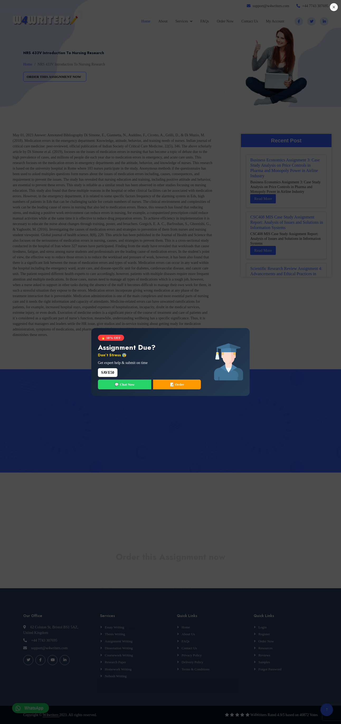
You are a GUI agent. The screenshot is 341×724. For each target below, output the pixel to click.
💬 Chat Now (124, 384)
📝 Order (177, 384)
